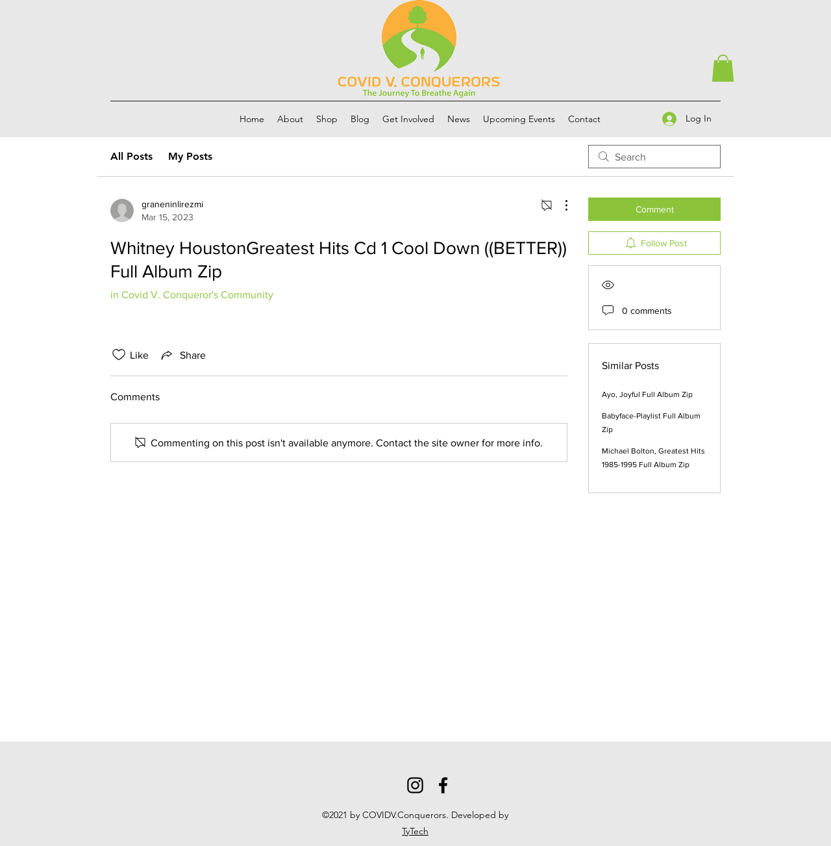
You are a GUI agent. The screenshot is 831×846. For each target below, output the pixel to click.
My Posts (190, 156)
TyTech (415, 831)
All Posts (131, 156)
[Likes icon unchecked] (118, 355)
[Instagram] (415, 785)
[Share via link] (182, 355)
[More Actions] (559, 205)
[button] (723, 68)
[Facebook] (443, 785)
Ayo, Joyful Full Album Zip (647, 394)
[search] (654, 156)
